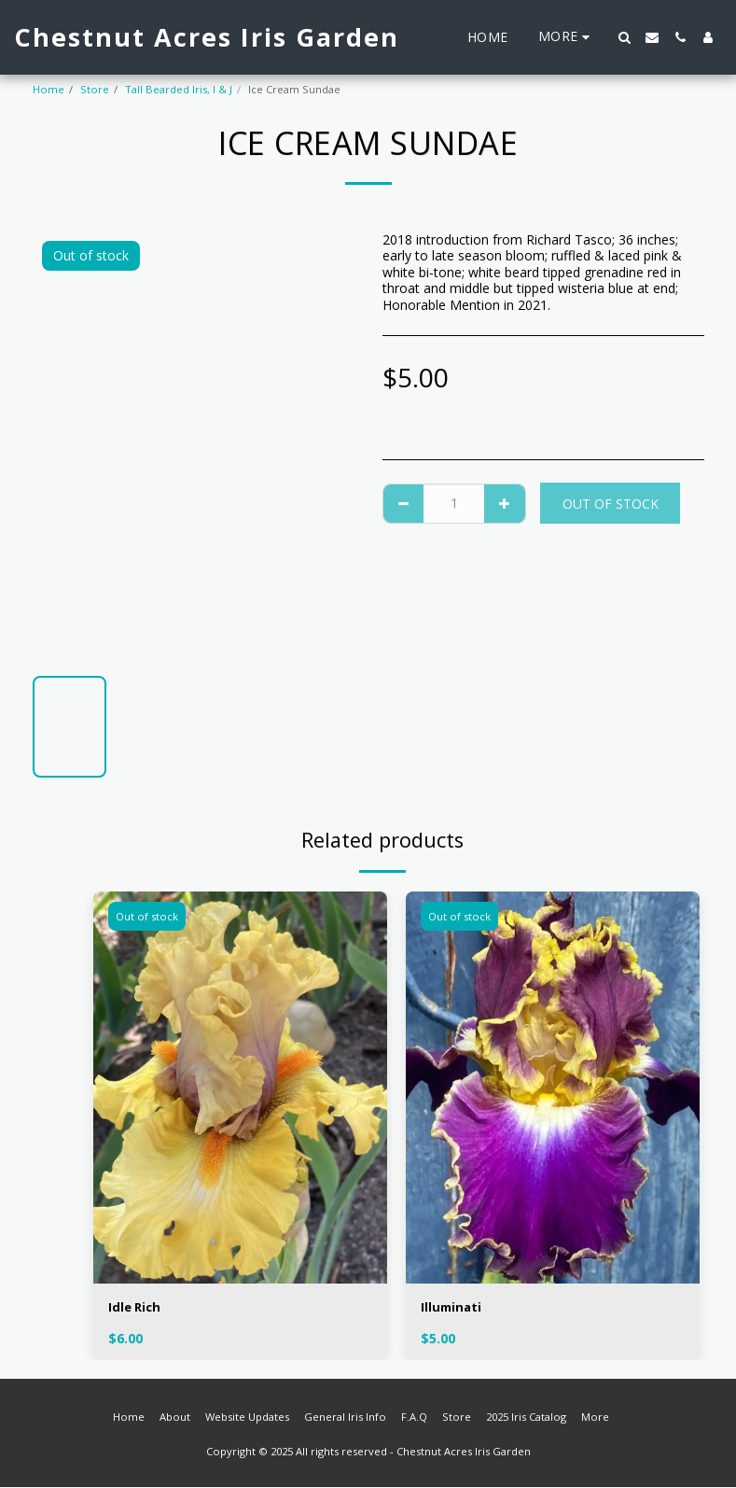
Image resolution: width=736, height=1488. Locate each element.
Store (94, 89)
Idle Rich (136, 1308)
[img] (240, 1087)
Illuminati (452, 1308)
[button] (624, 37)
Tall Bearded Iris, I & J (178, 89)
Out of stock (610, 503)
